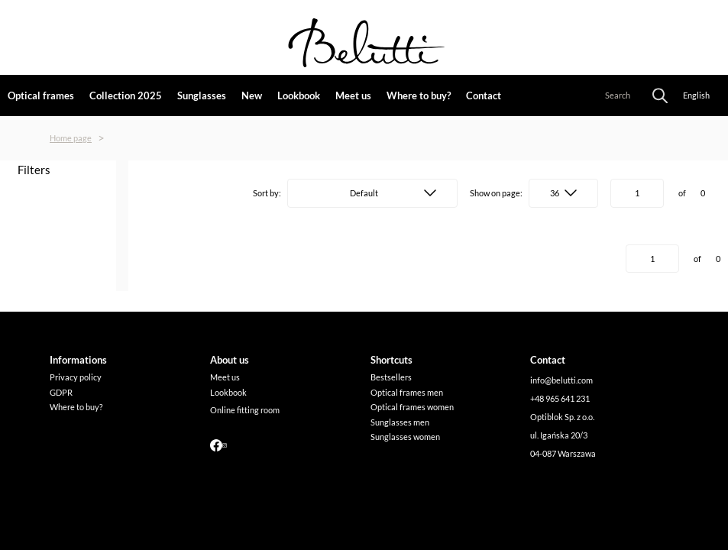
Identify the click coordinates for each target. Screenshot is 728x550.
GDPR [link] (61, 392)
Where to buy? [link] (419, 95)
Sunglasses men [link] (399, 422)
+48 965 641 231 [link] (560, 398)
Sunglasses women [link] (405, 437)
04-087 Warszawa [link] (563, 453)
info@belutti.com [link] (561, 380)
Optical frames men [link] (406, 392)
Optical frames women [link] (412, 407)
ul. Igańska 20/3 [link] (558, 435)
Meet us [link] (353, 95)
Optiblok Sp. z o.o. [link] (562, 417)
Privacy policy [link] (76, 377)
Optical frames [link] (41, 95)
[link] (78, 360)
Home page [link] (71, 138)
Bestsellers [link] (391, 377)
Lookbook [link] (298, 95)
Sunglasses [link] (201, 95)
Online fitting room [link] (245, 410)
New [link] (251, 95)
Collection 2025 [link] (125, 95)
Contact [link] (483, 95)
